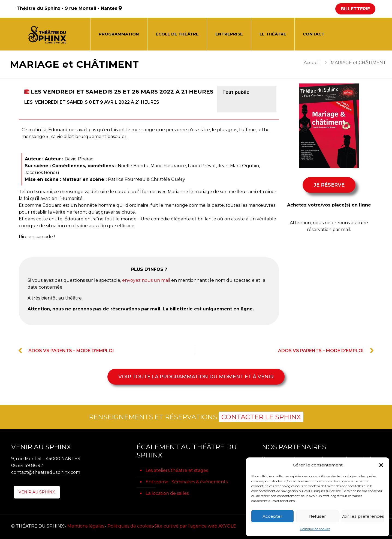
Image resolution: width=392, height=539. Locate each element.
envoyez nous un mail (146, 280)
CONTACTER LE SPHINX (261, 417)
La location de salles (167, 493)
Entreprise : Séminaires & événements (187, 481)
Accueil (312, 62)
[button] (381, 465)
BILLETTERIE (355, 8)
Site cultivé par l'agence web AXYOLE (195, 526)
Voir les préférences (363, 516)
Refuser (317, 516)
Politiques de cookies (130, 526)
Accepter (272, 516)
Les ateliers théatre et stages (177, 470)
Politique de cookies (315, 529)
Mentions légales (85, 526)
